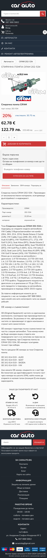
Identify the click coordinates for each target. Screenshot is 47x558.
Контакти (9, 48)
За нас (8, 43)
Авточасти (10, 38)
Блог (23, 471)
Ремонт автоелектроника (19, 54)
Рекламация (23, 495)
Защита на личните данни (23, 484)
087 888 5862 (34, 296)
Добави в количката (19, 144)
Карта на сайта (24, 474)
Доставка (23, 491)
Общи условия (23, 488)
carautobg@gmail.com (25, 543)
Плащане (23, 498)
